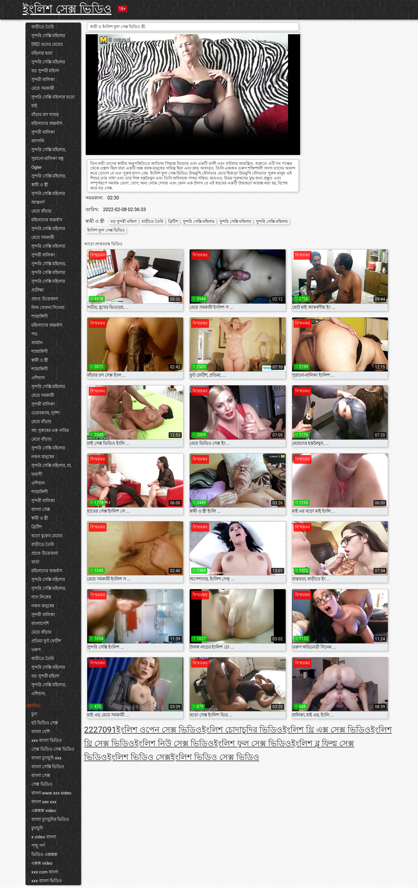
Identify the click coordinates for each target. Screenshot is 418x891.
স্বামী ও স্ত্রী (39, 184)
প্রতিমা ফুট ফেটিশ (46, 641)
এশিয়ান (38, 377)
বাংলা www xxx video (51, 793)
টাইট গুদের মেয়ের (47, 44)
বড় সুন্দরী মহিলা (45, 70)
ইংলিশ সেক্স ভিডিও (67, 9)
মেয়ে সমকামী (42, 88)
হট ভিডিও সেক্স (44, 722)
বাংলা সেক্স (40, 509)
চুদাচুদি (37, 828)
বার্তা (35, 562)
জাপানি (37, 141)
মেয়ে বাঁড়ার (41, 211)
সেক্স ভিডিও (41, 784)
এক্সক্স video (42, 863)
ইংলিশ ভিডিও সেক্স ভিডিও (215, 757)
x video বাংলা (43, 837)
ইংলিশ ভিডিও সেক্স (139, 757)
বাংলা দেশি (40, 731)
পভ (34, 334)
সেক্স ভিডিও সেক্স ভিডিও (52, 749)
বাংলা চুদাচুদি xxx (46, 758)
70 (102, 730)
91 (111, 730)
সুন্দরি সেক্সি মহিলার (48, 35)
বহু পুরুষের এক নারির (50, 430)
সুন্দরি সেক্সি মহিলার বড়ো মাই (53, 101)
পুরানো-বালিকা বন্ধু (47, 158)
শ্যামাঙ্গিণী (39, 316)
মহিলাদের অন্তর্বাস (46, 123)
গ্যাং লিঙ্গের (41, 597)
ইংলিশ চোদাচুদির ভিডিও (242, 730)
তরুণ (36, 649)
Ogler (36, 167)
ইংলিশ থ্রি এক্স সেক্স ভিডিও (326, 730)
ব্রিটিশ (36, 527)
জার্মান (36, 342)
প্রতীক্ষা (37, 290)
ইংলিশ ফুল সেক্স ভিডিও (106, 230)
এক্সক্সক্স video (43, 810)
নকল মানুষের (42, 456)
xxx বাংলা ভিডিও (46, 740)
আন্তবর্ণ (37, 202)
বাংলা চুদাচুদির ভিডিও (50, 819)
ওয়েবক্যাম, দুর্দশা (45, 413)
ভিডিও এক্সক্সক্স (44, 854)
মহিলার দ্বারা (41, 53)
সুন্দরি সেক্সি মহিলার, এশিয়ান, (48, 689)
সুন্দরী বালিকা (43, 79)
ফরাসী (36, 474)
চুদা (34, 714)
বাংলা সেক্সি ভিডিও (47, 766)
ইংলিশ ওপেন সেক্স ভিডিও (159, 730)
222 (91, 730)
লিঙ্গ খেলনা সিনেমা (47, 307)
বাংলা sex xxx (43, 801)
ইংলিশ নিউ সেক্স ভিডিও (174, 743)
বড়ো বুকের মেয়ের (46, 535)
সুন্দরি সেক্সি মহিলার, (48, 149)
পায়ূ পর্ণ (38, 845)
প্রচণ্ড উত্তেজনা (44, 298)
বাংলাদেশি (40, 623)
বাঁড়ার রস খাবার (45, 114)
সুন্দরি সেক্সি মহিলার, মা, (51, 465)
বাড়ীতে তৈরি (42, 27)
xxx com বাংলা (44, 872)
